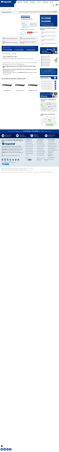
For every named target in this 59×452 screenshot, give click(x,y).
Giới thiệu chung (28, 141)
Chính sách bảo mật (29, 143)
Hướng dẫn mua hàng (29, 151)
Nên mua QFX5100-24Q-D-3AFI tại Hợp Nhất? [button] (48, 33)
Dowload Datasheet (29, 153)
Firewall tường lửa (40, 148)
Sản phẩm (32, 2)
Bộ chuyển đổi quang (51, 143)
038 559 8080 (8, 50)
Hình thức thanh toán (29, 148)
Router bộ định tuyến (40, 146)
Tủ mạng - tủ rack (51, 141)
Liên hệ (51, 2)
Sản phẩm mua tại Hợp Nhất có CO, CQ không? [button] (48, 40)
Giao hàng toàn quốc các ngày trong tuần (29, 42)
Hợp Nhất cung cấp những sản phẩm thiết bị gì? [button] (48, 44)
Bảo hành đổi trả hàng (29, 145)
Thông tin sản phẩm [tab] (6, 53)
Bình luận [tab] (14, 53)
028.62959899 (46, 21)
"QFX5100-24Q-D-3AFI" (10, 62)
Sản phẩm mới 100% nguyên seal (11, 42)
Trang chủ (19, 2)
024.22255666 (46, 18)
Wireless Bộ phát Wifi (41, 145)
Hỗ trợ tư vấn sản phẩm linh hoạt (11, 38)
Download (45, 2)
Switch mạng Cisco (40, 141)
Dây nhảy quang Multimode (51, 155)
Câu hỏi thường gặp (29, 150)
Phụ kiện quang (50, 159)
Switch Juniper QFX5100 (32, 62)
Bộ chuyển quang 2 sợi (52, 145)
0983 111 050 (17, 155)
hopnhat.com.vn (8, 147)
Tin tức (39, 2)
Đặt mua (30, 32)
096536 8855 (31, 50)
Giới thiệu (26, 2)
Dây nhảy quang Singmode (51, 152)
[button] (53, 5)
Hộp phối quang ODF (51, 148)
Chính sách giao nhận (29, 146)
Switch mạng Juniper (40, 143)
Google (23, 64)
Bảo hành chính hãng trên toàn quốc (29, 38)
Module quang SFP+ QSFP (52, 146)
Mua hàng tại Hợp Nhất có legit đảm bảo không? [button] (48, 36)
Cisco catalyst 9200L (40, 153)
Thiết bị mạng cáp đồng (41, 151)
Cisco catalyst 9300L (40, 155)
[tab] (48, 32)
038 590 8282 (20, 50)
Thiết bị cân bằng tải (40, 150)
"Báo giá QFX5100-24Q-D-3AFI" (21, 62)
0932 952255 (17, 151)
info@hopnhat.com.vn (47, 25)
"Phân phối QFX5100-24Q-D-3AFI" (10, 64)
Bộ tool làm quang (51, 157)
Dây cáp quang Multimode (52, 150)
